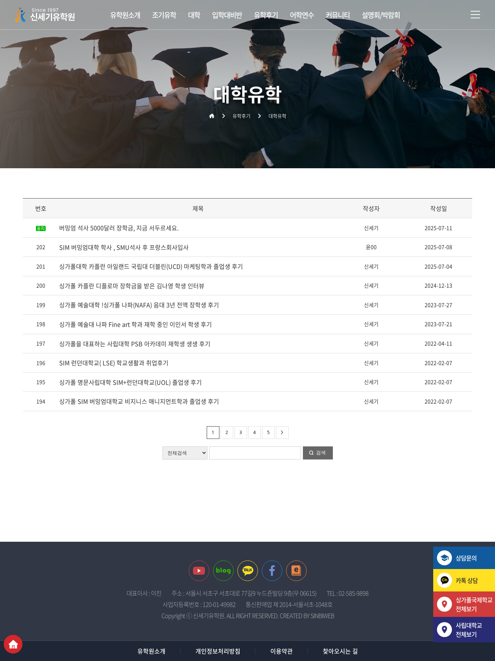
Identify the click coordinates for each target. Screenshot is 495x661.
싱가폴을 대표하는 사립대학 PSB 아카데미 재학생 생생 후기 (134, 343)
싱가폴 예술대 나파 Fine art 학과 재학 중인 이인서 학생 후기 (135, 324)
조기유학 (164, 15)
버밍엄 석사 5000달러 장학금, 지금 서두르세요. (119, 227)
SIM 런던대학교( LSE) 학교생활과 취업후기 (113, 362)
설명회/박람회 (381, 15)
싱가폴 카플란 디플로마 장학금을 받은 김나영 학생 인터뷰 (131, 285)
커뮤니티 (338, 15)
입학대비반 (227, 15)
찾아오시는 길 (340, 650)
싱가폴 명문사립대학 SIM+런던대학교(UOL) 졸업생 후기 (130, 382)
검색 (321, 452)
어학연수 (302, 15)
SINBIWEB (322, 615)
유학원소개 (125, 15)
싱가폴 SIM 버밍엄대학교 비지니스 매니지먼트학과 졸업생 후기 (139, 401)
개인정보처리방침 (217, 650)
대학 (194, 15)
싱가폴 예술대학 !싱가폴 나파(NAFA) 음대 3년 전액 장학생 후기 (139, 304)
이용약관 (281, 650)
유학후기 (266, 15)
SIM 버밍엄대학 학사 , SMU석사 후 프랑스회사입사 (124, 247)
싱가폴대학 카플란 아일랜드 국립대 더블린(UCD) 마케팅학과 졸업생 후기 (151, 266)
